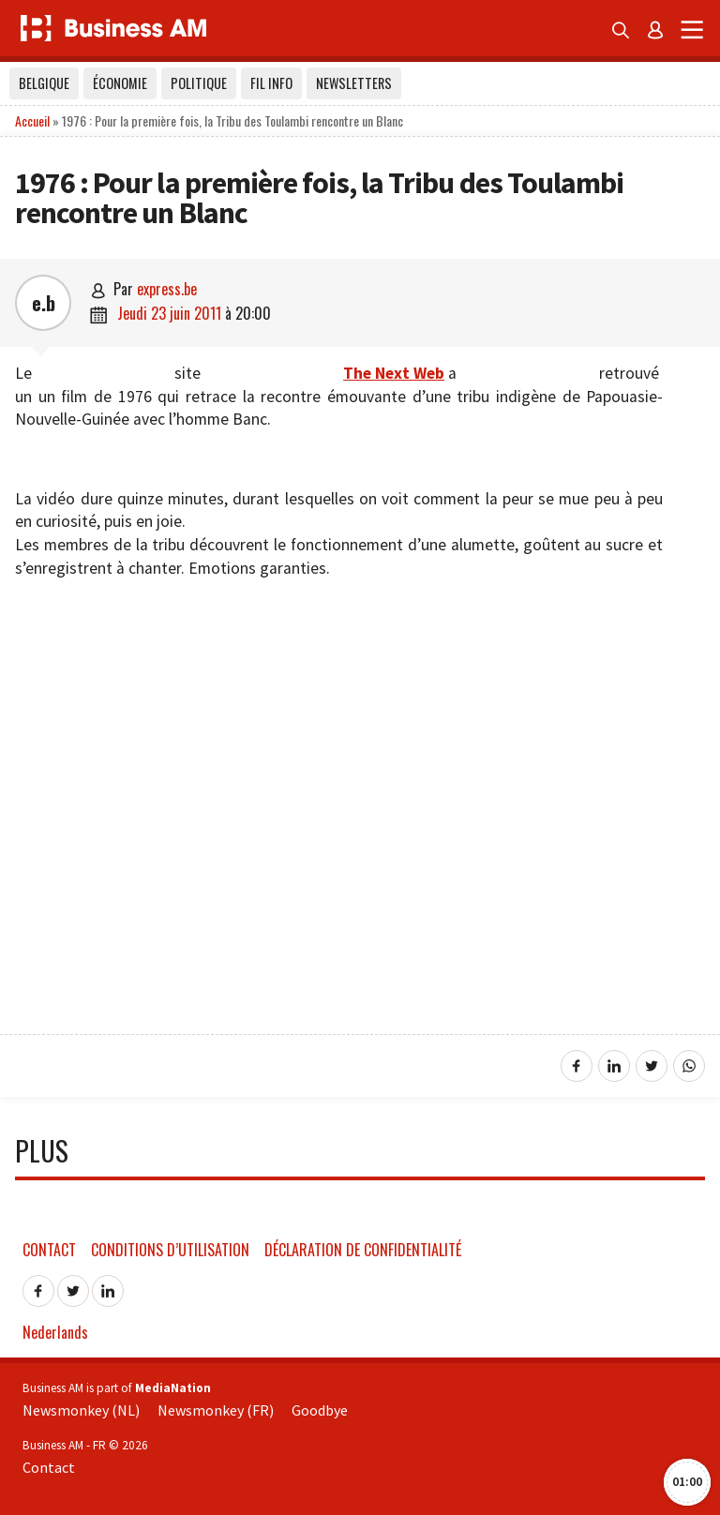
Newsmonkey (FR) (216, 1410)
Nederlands (55, 1332)
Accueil (32, 120)
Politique (199, 83)
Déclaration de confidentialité (362, 1249)
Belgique (44, 83)
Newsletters (354, 83)
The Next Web (393, 373)
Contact (49, 1249)
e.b (43, 303)
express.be (167, 289)
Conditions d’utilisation (170, 1249)
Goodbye (320, 1410)
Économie (120, 83)
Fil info (271, 83)
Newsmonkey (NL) (81, 1410)
